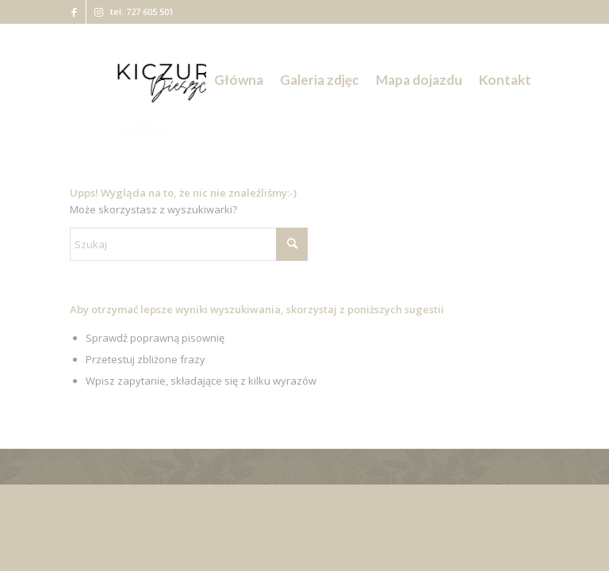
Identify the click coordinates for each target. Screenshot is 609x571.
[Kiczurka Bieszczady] (182, 80)
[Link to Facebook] (74, 12)
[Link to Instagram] (98, 12)
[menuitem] (238, 80)
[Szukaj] (189, 244)
